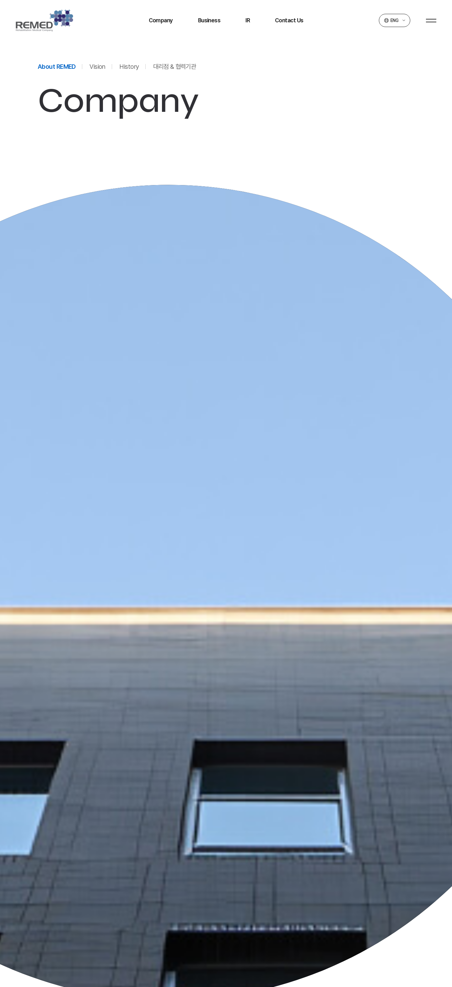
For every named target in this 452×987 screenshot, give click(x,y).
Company (161, 20)
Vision (97, 66)
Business (209, 20)
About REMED (57, 66)
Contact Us (289, 20)
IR (247, 20)
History (129, 66)
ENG (394, 20)
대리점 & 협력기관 (174, 66)
